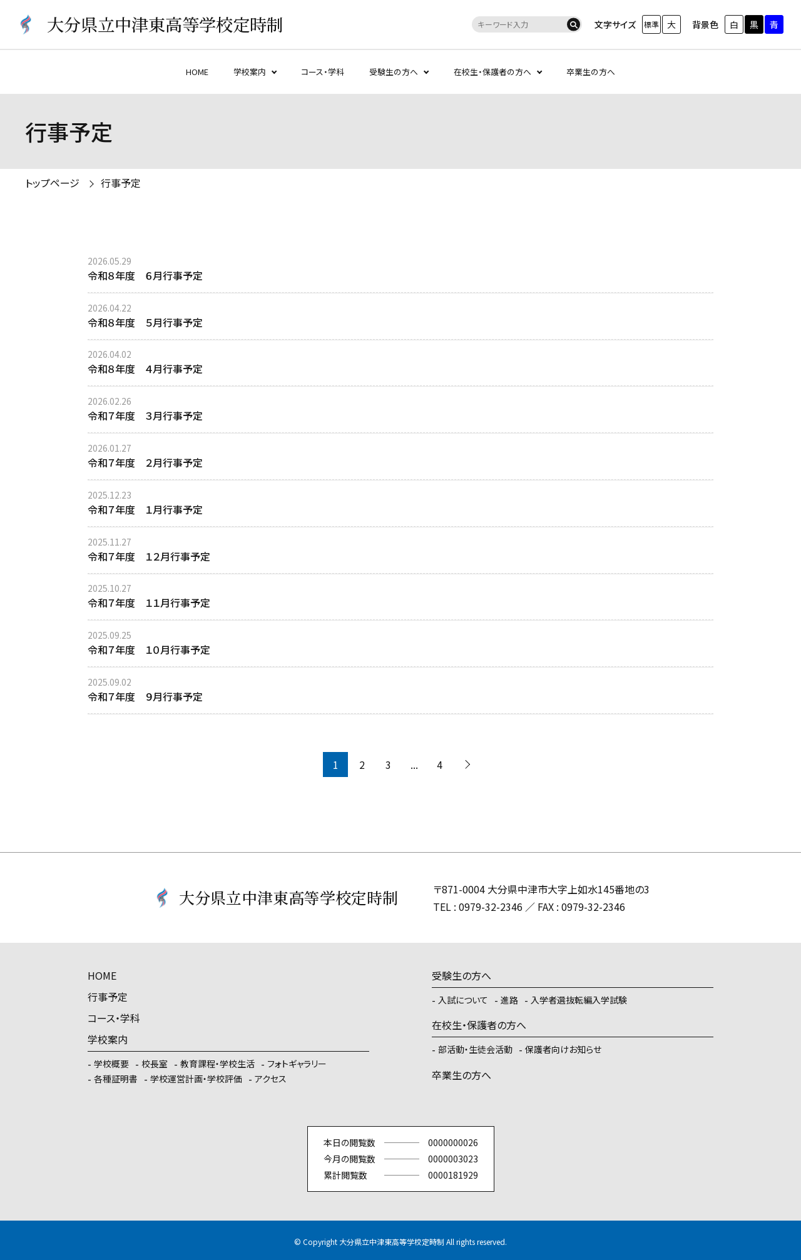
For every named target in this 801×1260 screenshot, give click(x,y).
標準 (651, 24)
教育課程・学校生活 (217, 1063)
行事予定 (121, 182)
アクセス (271, 1078)
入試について (463, 999)
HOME (197, 72)
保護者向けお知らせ (563, 1049)
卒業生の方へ (590, 72)
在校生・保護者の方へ (492, 72)
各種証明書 (116, 1078)
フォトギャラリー (297, 1063)
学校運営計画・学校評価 (196, 1078)
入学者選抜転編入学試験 (579, 999)
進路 (509, 999)
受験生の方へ (393, 72)
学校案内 (249, 72)
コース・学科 (322, 72)
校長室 (154, 1063)
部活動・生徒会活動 (475, 1049)
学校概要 (111, 1063)
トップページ (52, 182)
